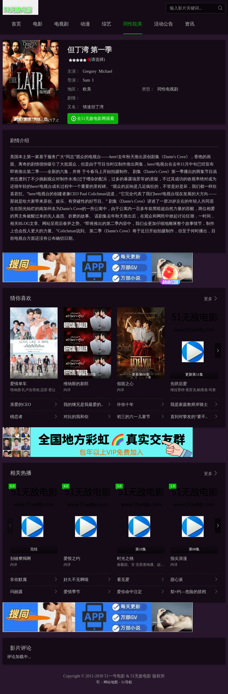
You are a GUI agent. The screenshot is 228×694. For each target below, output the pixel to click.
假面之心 (125, 384)
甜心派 (194, 579)
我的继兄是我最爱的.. (87, 404)
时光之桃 (125, 558)
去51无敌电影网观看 (93, 118)
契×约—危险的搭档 (194, 591)
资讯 (189, 23)
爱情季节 (87, 591)
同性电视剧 (167, 89)
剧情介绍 (19, 140)
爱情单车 (18, 384)
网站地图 (111, 682)
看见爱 (140, 579)
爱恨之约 (72, 558)
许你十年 (140, 404)
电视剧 (61, 23)
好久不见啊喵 (87, 579)
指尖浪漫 (178, 558)
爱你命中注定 (140, 591)
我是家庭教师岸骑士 (194, 404)
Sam (86, 80)
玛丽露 (34, 591)
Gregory (90, 71)
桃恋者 (34, 416)
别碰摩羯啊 (20, 558)
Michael (105, 71)
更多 (211, 298)
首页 (16, 23)
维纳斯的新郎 (76, 384)
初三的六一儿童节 (140, 416)
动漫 (85, 23)
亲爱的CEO (34, 404)
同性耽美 (132, 23)
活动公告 (163, 23)
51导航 (126, 682)
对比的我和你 (87, 416)
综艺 (106, 23)
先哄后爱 (178, 384)
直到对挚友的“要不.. (194, 416)
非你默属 (34, 579)
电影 (37, 23)
